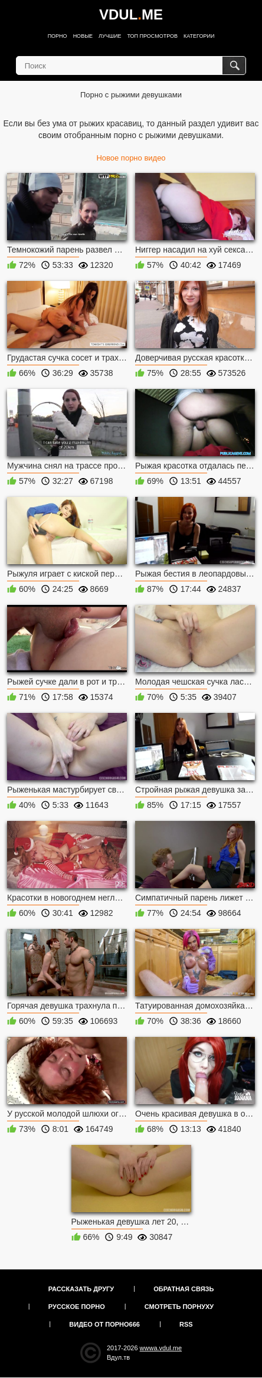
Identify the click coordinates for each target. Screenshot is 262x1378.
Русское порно (76, 1306)
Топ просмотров (152, 36)
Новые (83, 36)
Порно (57, 36)
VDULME (131, 14)
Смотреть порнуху (179, 1306)
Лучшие (110, 36)
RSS (186, 1324)
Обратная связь (183, 1288)
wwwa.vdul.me (161, 1347)
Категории (199, 36)
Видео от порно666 (104, 1324)
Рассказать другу (81, 1288)
